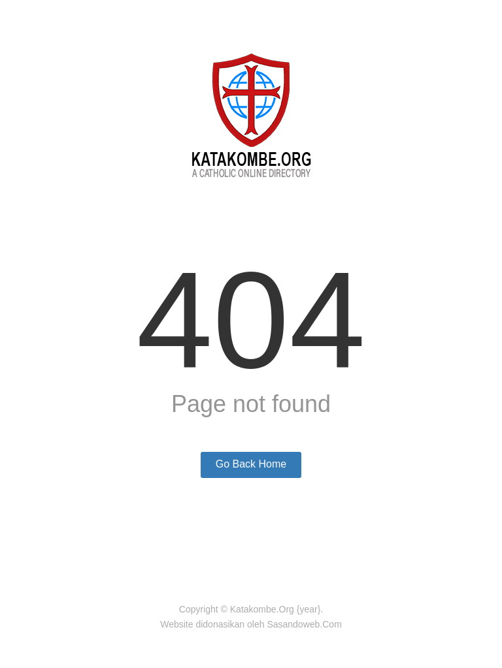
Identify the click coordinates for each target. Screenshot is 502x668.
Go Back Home (251, 463)
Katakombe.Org (262, 609)
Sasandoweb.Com (304, 624)
